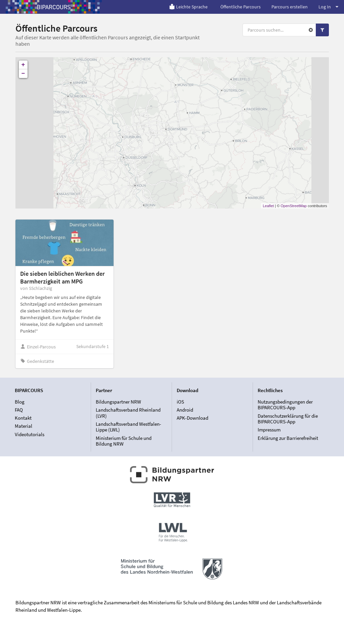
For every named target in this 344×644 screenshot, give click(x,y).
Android (185, 410)
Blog (20, 402)
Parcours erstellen (289, 7)
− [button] (23, 74)
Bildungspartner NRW (118, 402)
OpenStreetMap (294, 206)
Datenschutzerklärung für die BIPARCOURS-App (288, 419)
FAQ (19, 410)
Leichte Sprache (188, 7)
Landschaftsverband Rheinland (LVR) (128, 413)
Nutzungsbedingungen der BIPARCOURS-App (285, 405)
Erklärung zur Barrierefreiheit (288, 438)
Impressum (269, 429)
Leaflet (268, 206)
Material (23, 426)
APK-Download (192, 418)
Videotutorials (29, 434)
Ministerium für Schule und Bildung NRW (124, 441)
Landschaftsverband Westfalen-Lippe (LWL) (128, 427)
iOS (180, 402)
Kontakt (23, 418)
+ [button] (23, 65)
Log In (328, 7)
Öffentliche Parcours (240, 7)
